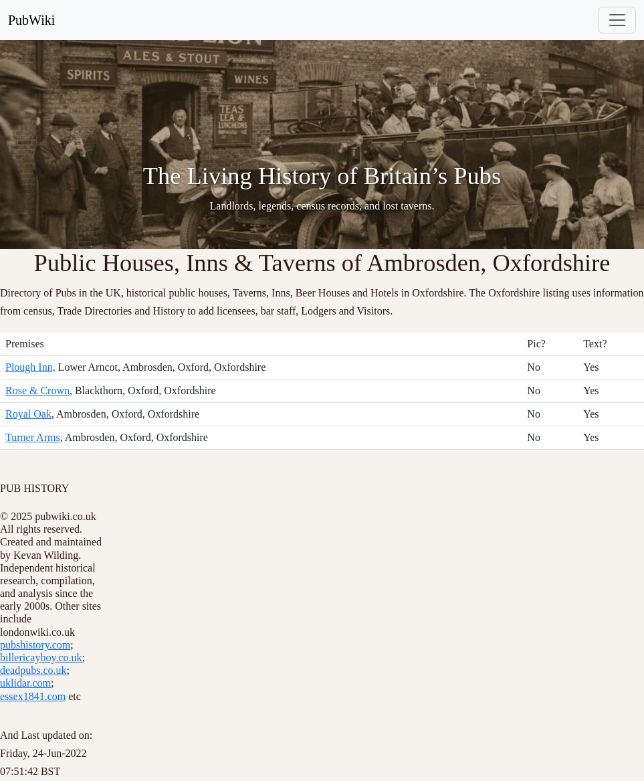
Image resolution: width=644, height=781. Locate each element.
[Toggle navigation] (617, 20)
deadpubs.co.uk (33, 670)
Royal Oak (28, 414)
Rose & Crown (37, 390)
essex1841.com (33, 696)
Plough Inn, (30, 367)
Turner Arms (32, 437)
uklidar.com (25, 683)
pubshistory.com (35, 644)
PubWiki (31, 20)
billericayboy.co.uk (41, 657)
